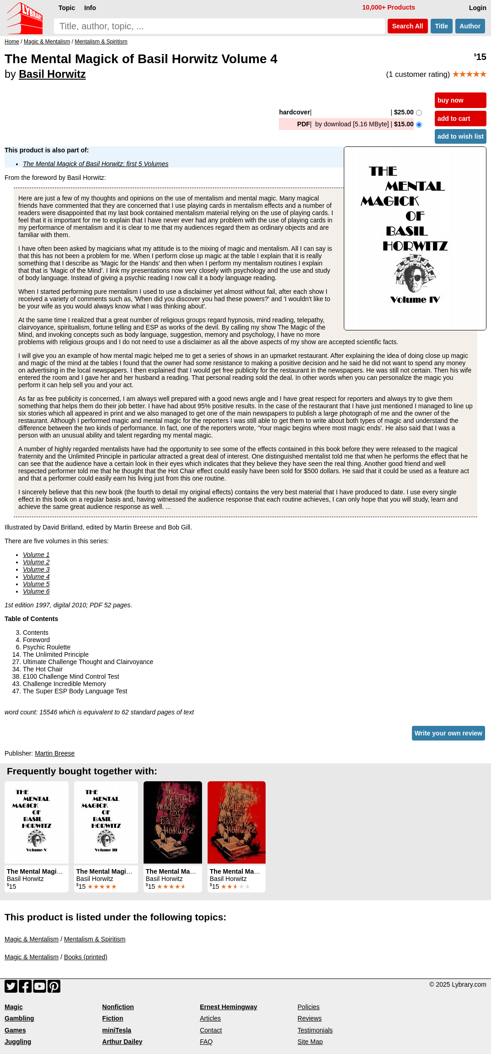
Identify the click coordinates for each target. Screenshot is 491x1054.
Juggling (18, 1041)
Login (477, 7)
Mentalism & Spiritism (95, 939)
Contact (211, 1030)
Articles (210, 1018)
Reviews (310, 1018)
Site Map (310, 1041)
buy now (451, 100)
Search (407, 26)
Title (441, 26)
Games (15, 1030)
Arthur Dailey (122, 1041)
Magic (14, 1007)
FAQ (206, 1041)
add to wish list (461, 136)
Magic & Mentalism (32, 939)
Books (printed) (85, 957)
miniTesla (117, 1030)
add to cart (454, 118)
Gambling (19, 1018)
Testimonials (315, 1030)
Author (470, 26)
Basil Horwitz (52, 74)
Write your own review (448, 733)
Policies (309, 1007)
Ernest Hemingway (228, 1007)
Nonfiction (118, 1007)
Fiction (112, 1018)
